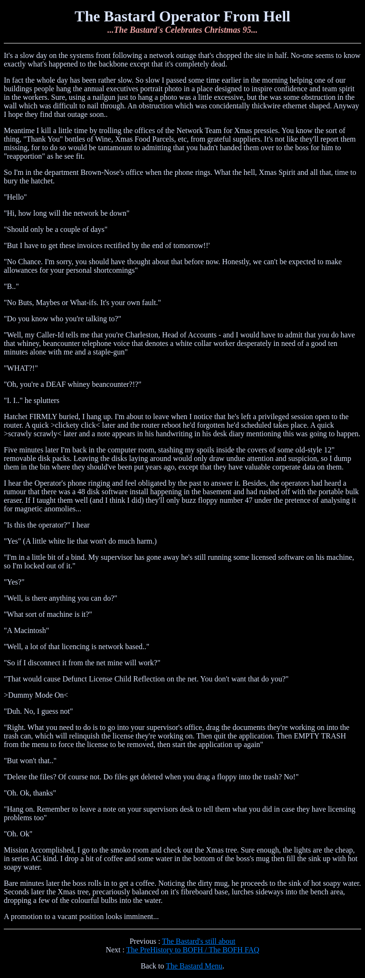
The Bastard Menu (194, 966)
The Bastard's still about (198, 941)
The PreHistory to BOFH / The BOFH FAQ (192, 950)
